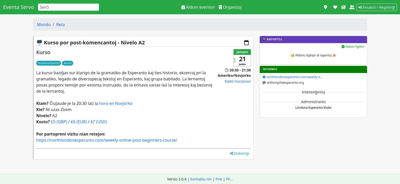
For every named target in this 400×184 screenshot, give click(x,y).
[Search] (68, 7)
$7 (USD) (98, 122)
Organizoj (230, 7)
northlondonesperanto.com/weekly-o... (295, 77)
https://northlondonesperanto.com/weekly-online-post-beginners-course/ (106, 140)
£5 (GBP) (59, 122)
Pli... (229, 179)
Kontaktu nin (201, 179)
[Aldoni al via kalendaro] (246, 42)
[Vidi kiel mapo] (325, 7)
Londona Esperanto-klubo (313, 107)
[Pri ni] (352, 7)
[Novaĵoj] (343, 7)
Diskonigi (239, 153)
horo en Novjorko (116, 103)
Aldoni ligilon (353, 46)
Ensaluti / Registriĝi (376, 7)
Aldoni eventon (198, 7)
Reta (60, 24)
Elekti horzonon (238, 81)
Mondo (44, 24)
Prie (219, 179)
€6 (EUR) (79, 122)
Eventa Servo (18, 7)
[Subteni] (335, 7)
